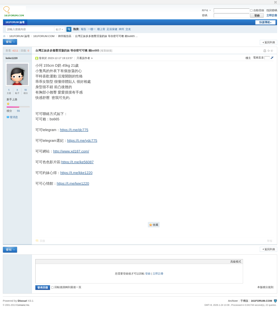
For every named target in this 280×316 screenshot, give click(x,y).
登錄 (148, 273)
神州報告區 (64, 36)
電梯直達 (258, 57)
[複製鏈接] (106, 50)
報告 (83, 29)
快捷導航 (264, 22)
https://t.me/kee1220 (73, 183)
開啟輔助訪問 (272, 2)
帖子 (58, 29)
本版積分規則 (265, 287)
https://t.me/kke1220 (76, 173)
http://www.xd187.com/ (71, 151)
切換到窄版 (275, 2)
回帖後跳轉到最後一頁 (66, 287)
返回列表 (269, 42)
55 (25, 90)
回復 (42, 240)
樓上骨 (101, 29)
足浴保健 (112, 29)
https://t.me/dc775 (74, 130)
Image (46, 261)
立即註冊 (271, 15)
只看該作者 (83, 58)
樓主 (248, 57)
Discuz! (22, 300)
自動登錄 (257, 10)
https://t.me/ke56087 (77, 162)
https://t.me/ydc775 (82, 141)
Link (50, 261)
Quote (55, 261)
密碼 (204, 15)
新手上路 (12, 99)
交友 (128, 29)
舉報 (269, 240)
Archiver (233, 300)
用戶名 (205, 10)
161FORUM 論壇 (15, 22)
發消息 (14, 117)
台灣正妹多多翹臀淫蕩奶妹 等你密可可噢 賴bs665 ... (106, 36)
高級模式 (235, 261)
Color (42, 261)
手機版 (244, 300)
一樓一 (92, 29)
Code (59, 261)
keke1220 (12, 58)
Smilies (64, 261)
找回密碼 (271, 10)
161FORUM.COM (4, 36)
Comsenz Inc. (23, 305)
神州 (121, 29)
